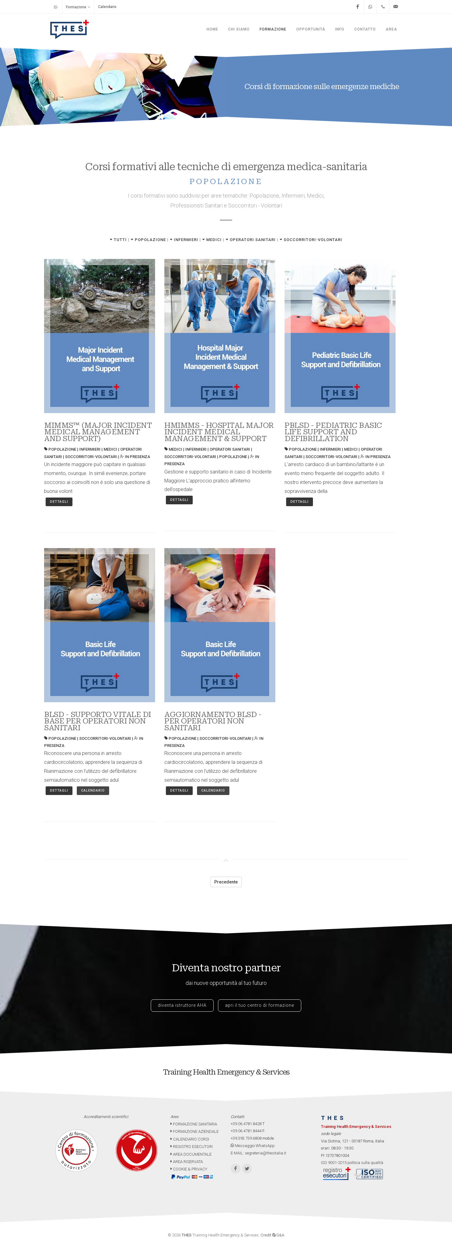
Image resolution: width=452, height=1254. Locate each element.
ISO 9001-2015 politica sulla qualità (352, 1162)
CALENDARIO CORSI (190, 1139)
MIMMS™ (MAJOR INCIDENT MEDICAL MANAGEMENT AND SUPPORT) (98, 432)
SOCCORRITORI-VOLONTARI (311, 239)
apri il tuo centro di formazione (259, 1005)
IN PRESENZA (135, 456)
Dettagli (59, 502)
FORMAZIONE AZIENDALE (195, 1131)
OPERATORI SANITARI (251, 239)
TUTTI (118, 239)
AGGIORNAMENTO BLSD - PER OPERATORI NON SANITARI (212, 721)
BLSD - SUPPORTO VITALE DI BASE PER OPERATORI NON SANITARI (97, 721)
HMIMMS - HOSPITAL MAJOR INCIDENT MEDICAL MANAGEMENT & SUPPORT (219, 432)
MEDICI (212, 239)
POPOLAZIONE (148, 239)
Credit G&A (272, 1235)
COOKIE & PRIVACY (189, 1169)
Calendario (107, 7)
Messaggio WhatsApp (253, 1145)
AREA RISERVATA (187, 1161)
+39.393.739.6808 (246, 1138)
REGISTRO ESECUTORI (192, 1146)
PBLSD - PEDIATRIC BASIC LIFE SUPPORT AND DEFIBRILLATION (333, 432)
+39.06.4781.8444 (246, 1131)
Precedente (226, 881)
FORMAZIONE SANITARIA (194, 1124)
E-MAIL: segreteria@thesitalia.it (258, 1153)
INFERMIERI (184, 239)
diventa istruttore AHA (182, 1005)
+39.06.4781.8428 (246, 1123)
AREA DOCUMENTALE (191, 1154)
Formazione (78, 7)
